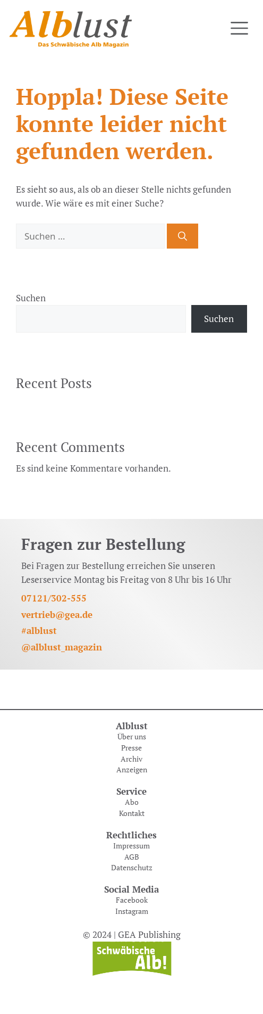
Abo (132, 802)
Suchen (31, 298)
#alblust (39, 630)
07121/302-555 (54, 598)
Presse (131, 748)
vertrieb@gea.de (56, 614)
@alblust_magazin (61, 647)
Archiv (131, 759)
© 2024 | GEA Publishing (132, 934)
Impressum (131, 846)
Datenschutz (131, 867)
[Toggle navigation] (239, 28)
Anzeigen (131, 769)
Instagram (131, 911)
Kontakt (132, 813)
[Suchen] (182, 236)
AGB (131, 857)
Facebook (132, 900)
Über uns (131, 736)
